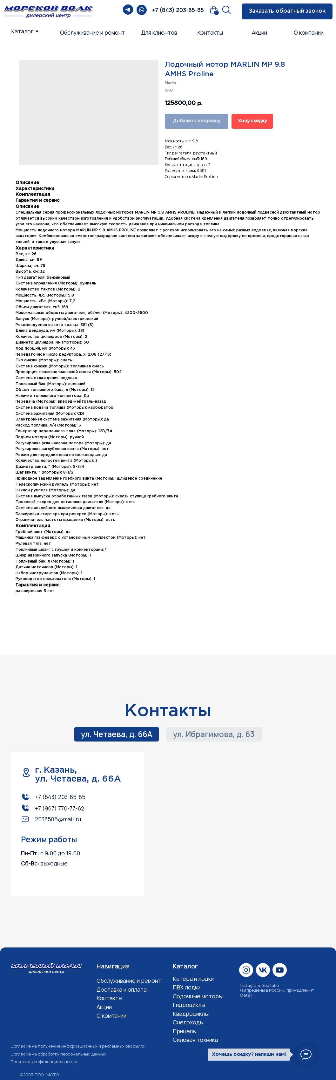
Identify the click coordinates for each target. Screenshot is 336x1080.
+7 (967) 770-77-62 (59, 808)
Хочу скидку (252, 121)
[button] (287, 11)
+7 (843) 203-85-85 (178, 10)
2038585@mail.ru (58, 819)
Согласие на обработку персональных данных (58, 1054)
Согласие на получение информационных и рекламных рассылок (77, 1046)
